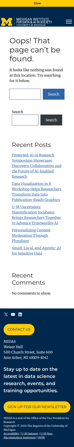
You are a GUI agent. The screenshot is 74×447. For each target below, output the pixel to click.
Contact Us (19, 329)
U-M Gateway (29, 433)
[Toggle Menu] (69, 22)
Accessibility (11, 433)
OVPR (41, 437)
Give (37, 3)
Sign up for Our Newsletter (37, 407)
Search (53, 94)
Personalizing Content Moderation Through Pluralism (31, 235)
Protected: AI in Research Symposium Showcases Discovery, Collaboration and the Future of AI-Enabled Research (36, 166)
